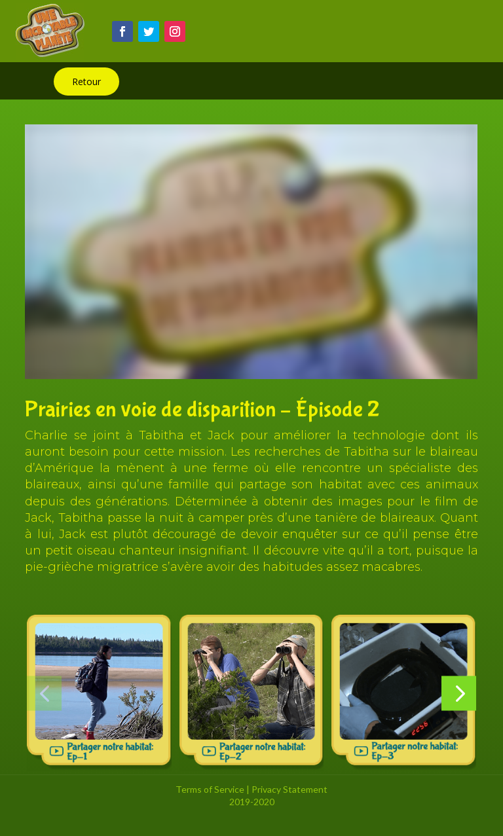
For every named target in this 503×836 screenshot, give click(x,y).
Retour (86, 81)
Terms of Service (210, 789)
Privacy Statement (289, 789)
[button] (44, 693)
